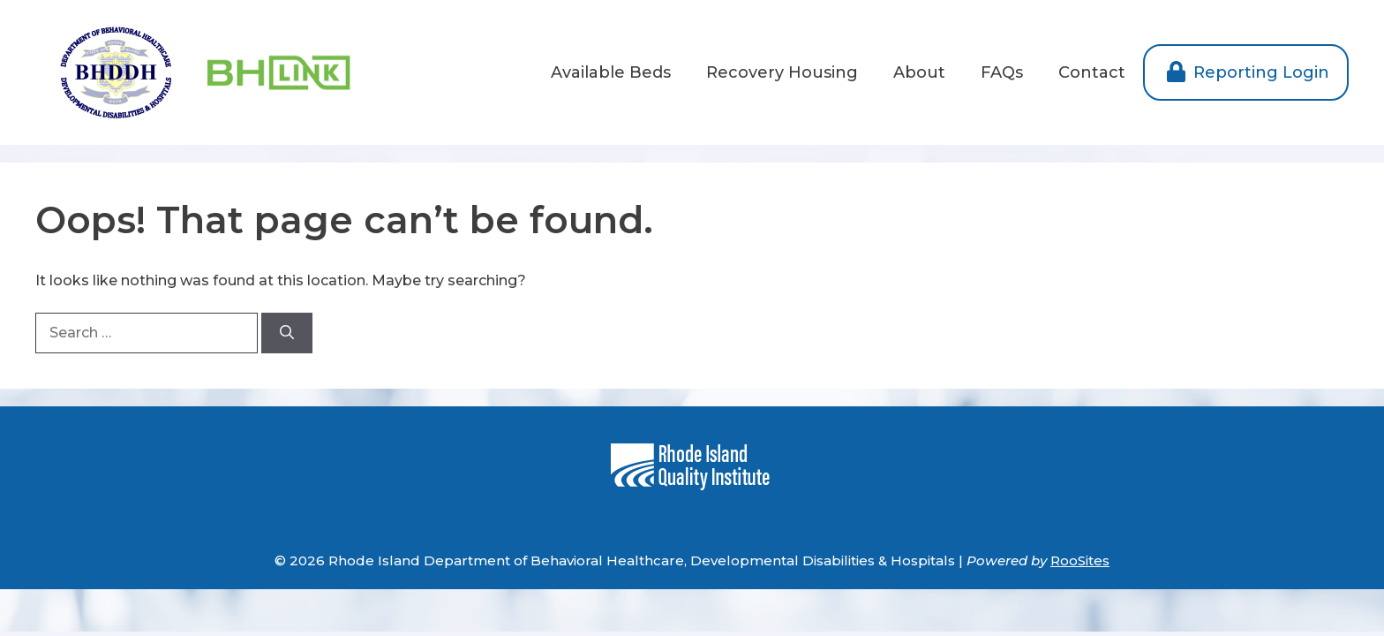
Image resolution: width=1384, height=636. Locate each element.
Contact (1091, 72)
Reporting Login (1245, 72)
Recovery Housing (782, 72)
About (919, 72)
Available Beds (611, 72)
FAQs (1002, 72)
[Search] (286, 333)
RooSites (1079, 560)
